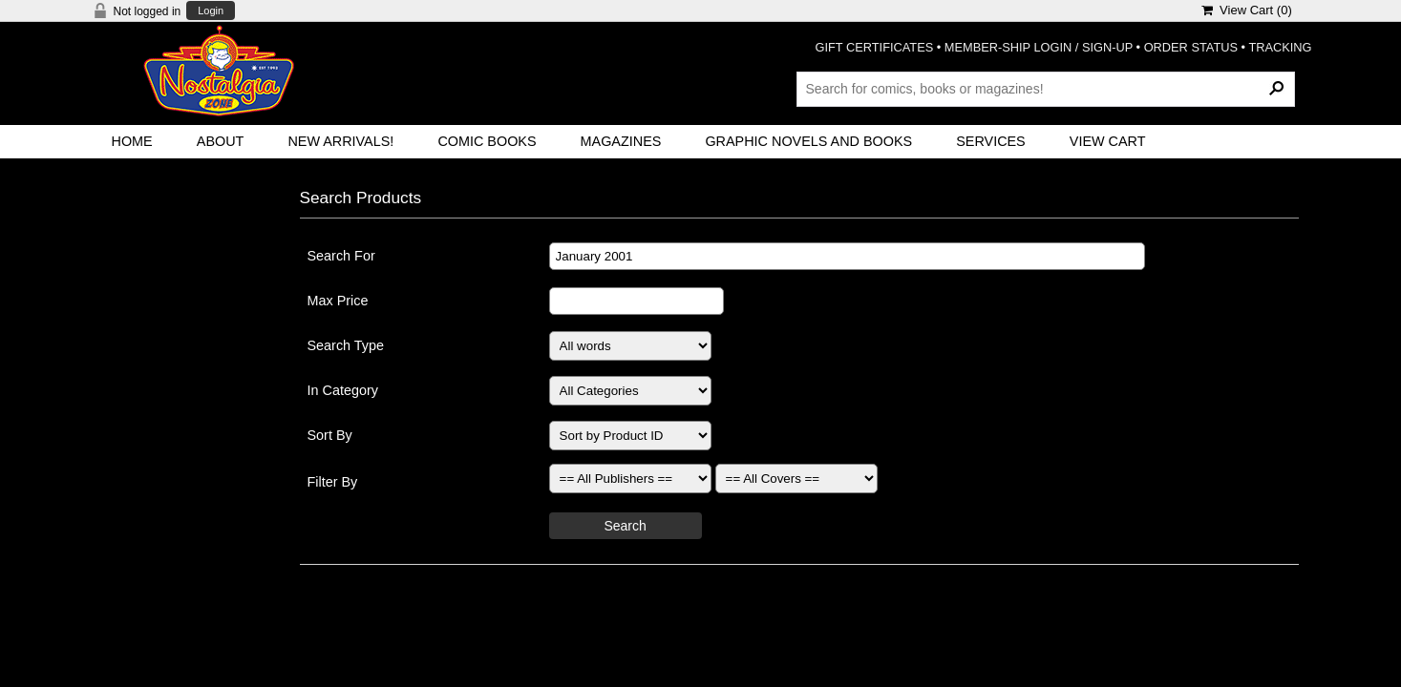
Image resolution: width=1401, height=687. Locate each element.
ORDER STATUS (1191, 47)
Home (132, 141)
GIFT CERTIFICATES (875, 47)
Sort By (330, 435)
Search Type (346, 345)
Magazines (621, 141)
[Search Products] (1045, 89)
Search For (341, 255)
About (220, 141)
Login (210, 11)
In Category (343, 390)
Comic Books (486, 141)
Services (991, 141)
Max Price (338, 300)
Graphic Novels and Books (808, 141)
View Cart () (1246, 10)
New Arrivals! (340, 141)
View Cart (1108, 141)
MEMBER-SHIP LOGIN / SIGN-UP (1039, 47)
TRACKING (1279, 47)
